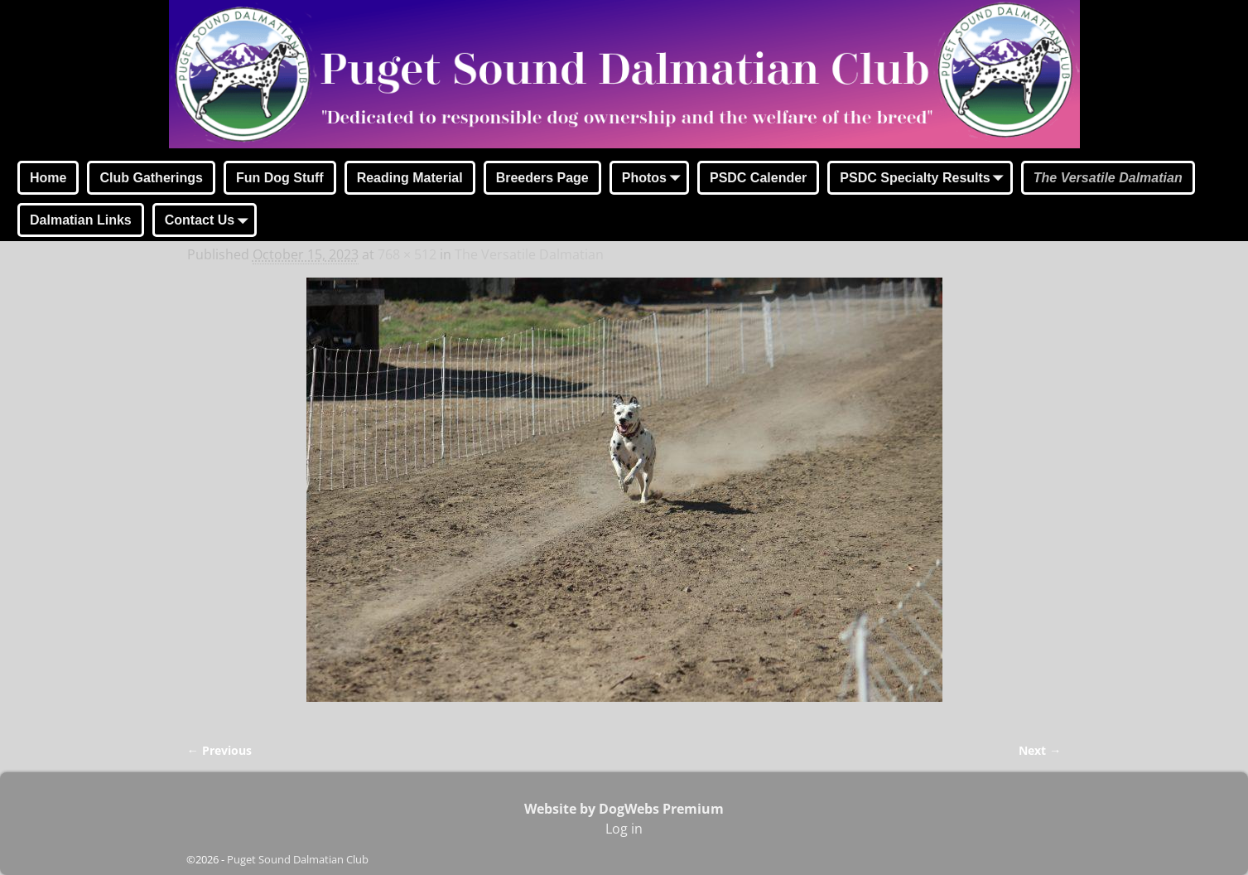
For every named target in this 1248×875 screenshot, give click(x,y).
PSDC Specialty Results (924, 179)
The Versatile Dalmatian (1108, 178)
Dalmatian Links (81, 220)
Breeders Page (542, 178)
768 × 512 (407, 254)
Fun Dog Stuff (280, 178)
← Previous (219, 750)
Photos (654, 179)
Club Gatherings (150, 178)
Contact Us (209, 221)
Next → (1040, 750)
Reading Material (410, 178)
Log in (624, 828)
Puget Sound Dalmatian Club (298, 859)
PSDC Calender (758, 178)
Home (48, 178)
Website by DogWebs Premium (624, 809)
